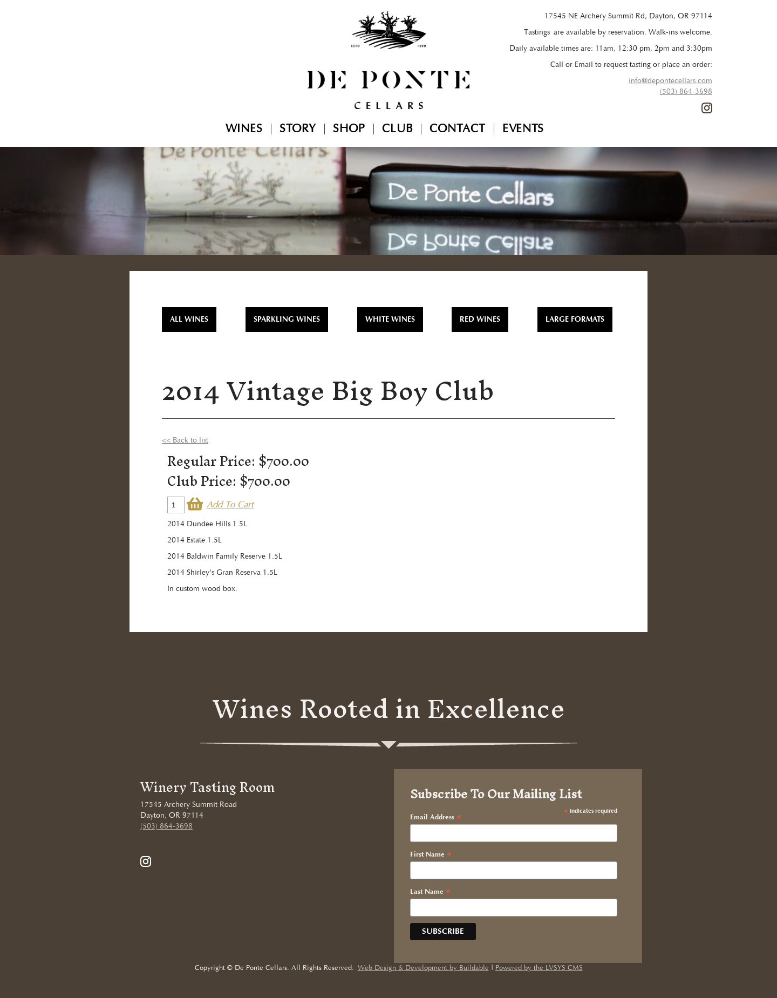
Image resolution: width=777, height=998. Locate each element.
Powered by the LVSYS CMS (539, 968)
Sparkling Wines (287, 319)
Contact (458, 129)
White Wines (390, 319)
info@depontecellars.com (670, 81)
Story (298, 129)
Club (397, 129)
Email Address (435, 818)
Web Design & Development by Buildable (423, 968)
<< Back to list (185, 440)
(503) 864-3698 (686, 91)
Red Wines (480, 319)
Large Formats (575, 319)
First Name (431, 855)
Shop (349, 129)
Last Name (430, 892)
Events (523, 129)
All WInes (189, 319)
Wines (244, 129)
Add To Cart (230, 505)
